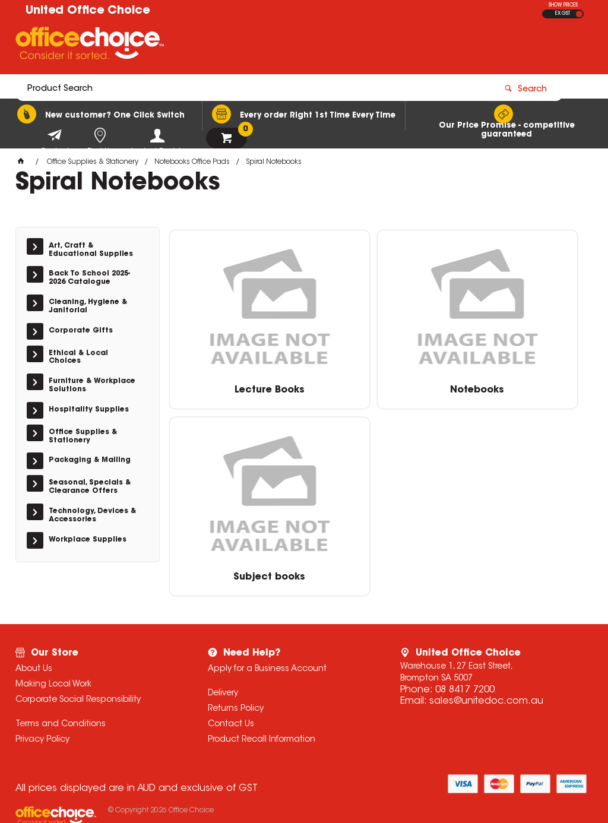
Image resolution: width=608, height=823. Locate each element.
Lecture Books (237, 386)
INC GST (579, 14)
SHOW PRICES (563, 5)
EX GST (562, 13)
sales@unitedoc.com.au (486, 663)
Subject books (522, 386)
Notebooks (379, 386)
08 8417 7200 (465, 652)
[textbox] (235, 46)
